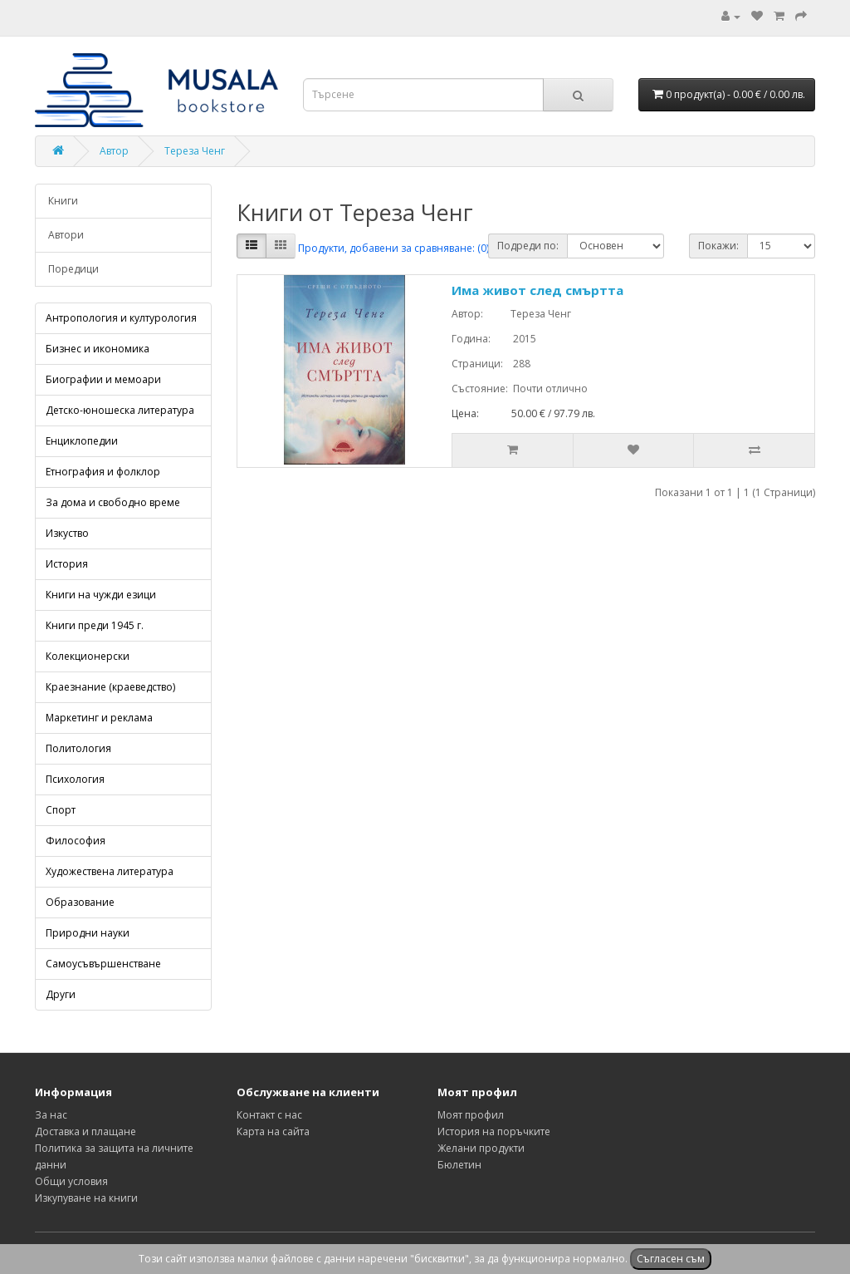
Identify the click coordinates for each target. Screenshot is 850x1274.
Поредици (73, 269)
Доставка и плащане (85, 1131)
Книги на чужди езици (101, 595)
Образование (80, 902)
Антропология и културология (121, 318)
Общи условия (71, 1181)
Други (61, 994)
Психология (75, 779)
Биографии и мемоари (103, 379)
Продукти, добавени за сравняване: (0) (393, 248)
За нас (51, 1115)
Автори (66, 235)
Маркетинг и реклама (99, 718)
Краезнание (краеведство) (110, 687)
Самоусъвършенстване (103, 964)
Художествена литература (109, 871)
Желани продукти (481, 1148)
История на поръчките (493, 1131)
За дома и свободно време (113, 502)
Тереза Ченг (194, 151)
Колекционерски (87, 656)
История (67, 564)
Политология (78, 748)
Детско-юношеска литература (120, 410)
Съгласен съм (671, 1259)
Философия (75, 841)
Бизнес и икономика (97, 349)
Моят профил (470, 1115)
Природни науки (87, 933)
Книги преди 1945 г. (95, 625)
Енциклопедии (82, 441)
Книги (63, 201)
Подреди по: (528, 246)
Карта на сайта (273, 1131)
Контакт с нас (269, 1115)
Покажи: (718, 246)
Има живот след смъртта (537, 290)
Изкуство (67, 533)
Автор (114, 151)
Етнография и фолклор (103, 472)
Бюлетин (459, 1165)
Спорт (61, 810)
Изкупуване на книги (86, 1198)
